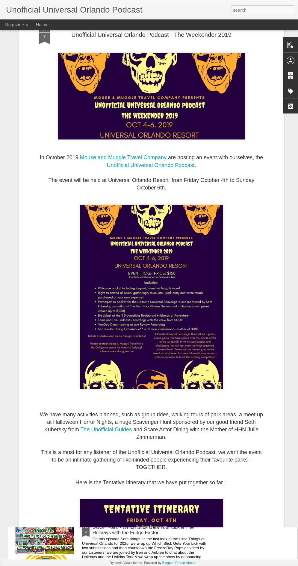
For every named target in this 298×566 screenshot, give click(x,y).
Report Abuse (185, 563)
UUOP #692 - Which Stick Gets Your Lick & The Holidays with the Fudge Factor (143, 530)
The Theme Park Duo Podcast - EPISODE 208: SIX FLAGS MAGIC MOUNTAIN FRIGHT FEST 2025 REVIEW (147, 465)
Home (41, 24)
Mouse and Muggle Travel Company (123, 109)
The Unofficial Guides (106, 381)
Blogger (167, 563)
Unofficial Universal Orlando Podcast (151, 116)
